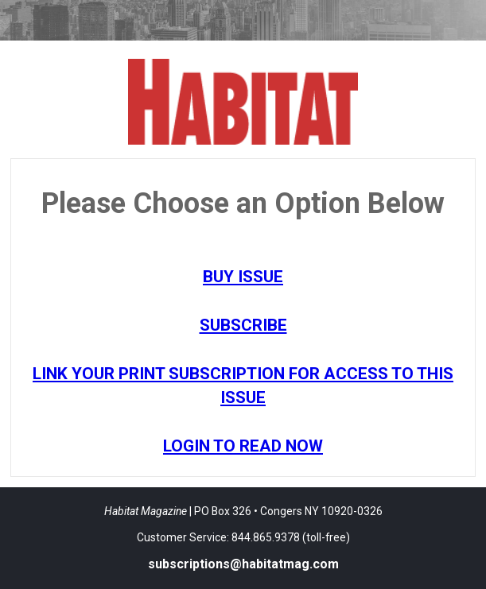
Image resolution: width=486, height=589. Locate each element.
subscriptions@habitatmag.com (243, 564)
